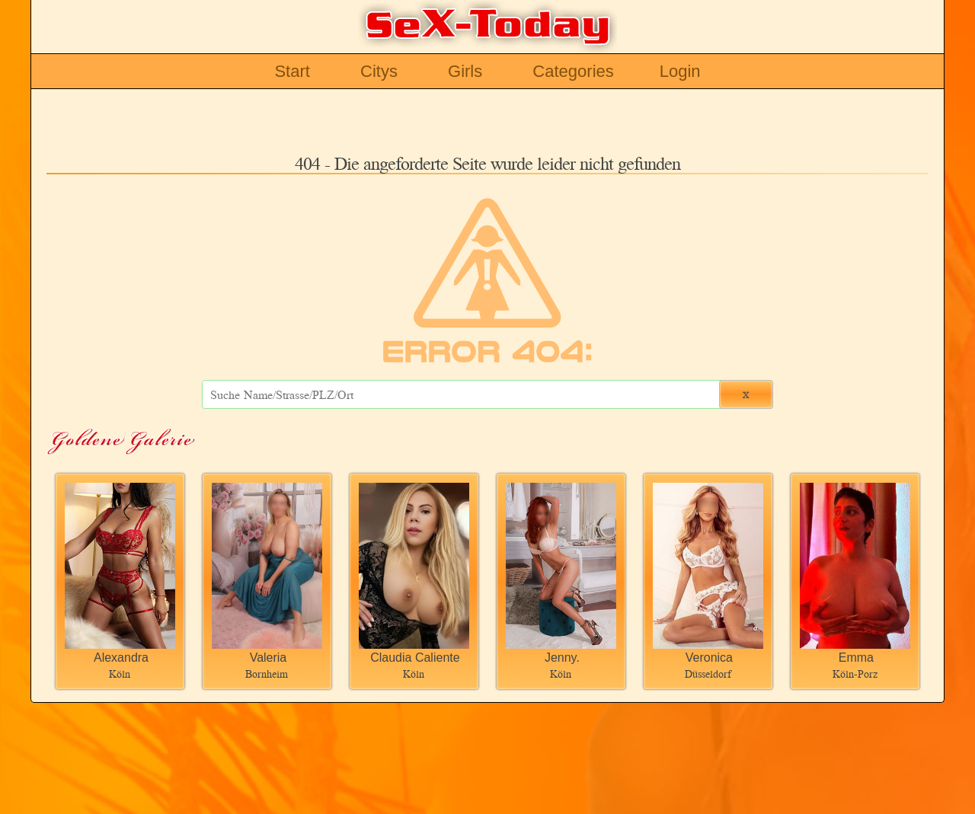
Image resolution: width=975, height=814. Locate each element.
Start (291, 71)
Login (680, 71)
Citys (379, 71)
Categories (572, 71)
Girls (465, 71)
